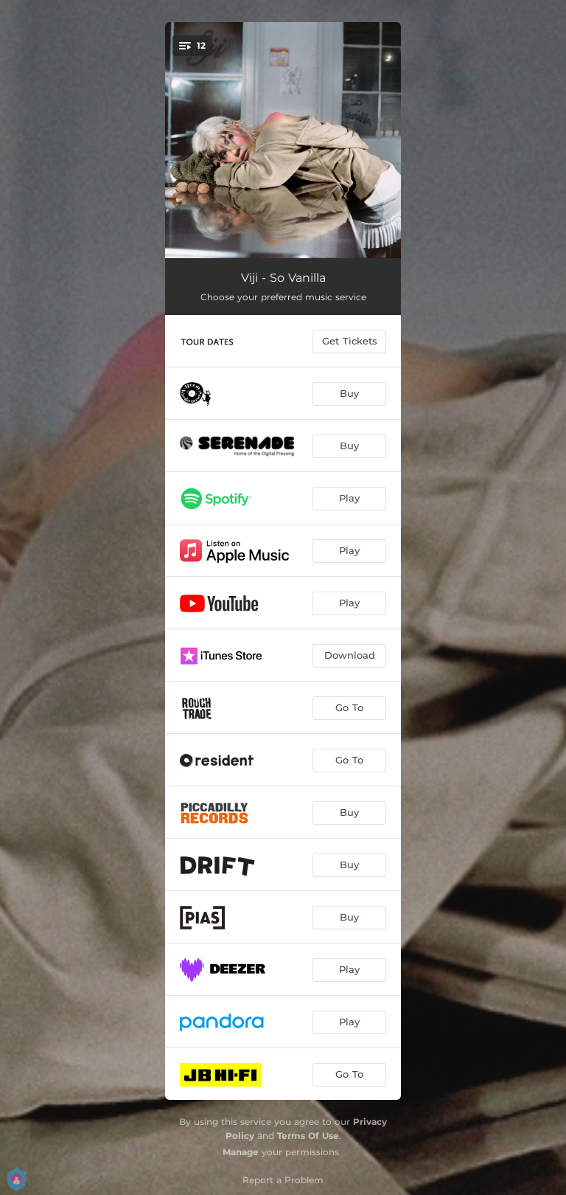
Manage (241, 1151)
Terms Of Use (308, 1135)
